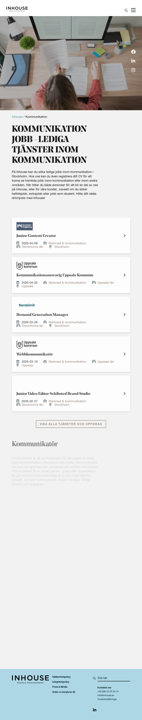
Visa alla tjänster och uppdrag (71, 427)
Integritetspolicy (60, 682)
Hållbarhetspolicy (61, 677)
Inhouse (17, 117)
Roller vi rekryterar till (63, 692)
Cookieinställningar (107, 699)
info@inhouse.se (105, 695)
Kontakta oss (104, 688)
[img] (133, 52)
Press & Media (59, 687)
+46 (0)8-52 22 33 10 (108, 692)
